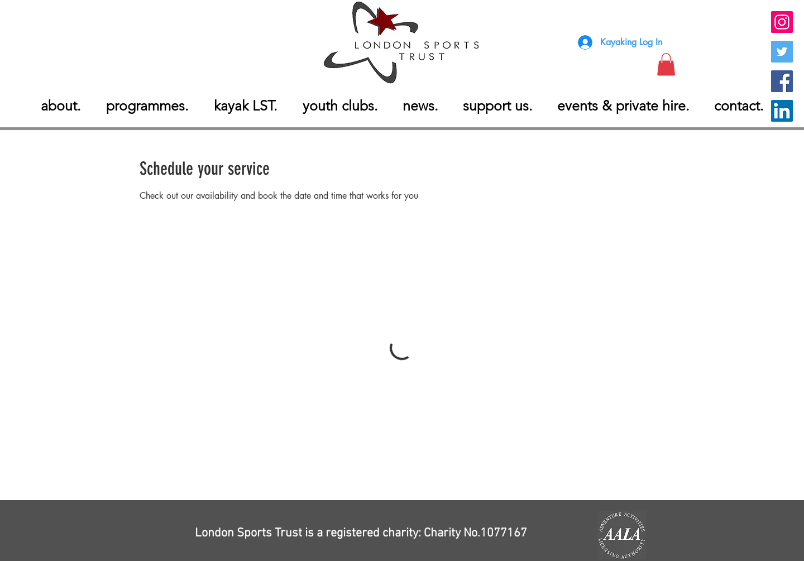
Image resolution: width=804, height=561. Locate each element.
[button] (666, 64)
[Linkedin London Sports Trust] (782, 111)
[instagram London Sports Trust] (782, 22)
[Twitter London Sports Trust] (782, 52)
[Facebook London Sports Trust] (782, 81)
